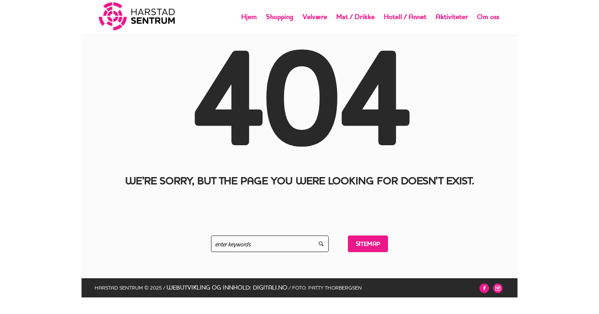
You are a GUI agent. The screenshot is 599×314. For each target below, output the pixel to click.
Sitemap (368, 244)
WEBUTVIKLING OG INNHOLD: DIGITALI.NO (227, 287)
